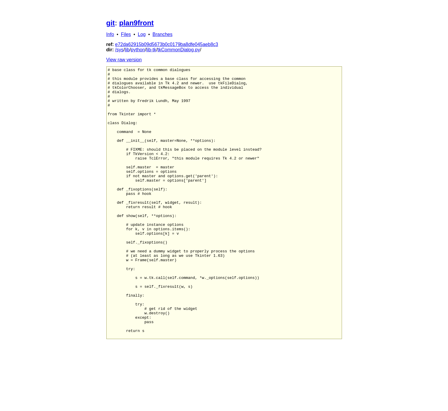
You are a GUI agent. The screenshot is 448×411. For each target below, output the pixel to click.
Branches (163, 34)
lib (127, 49)
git (110, 23)
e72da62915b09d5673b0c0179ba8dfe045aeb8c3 (166, 44)
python (138, 49)
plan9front (136, 23)
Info (110, 34)
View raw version (124, 59)
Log (142, 34)
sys (119, 49)
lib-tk (151, 49)
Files (126, 34)
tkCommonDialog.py (179, 49)
